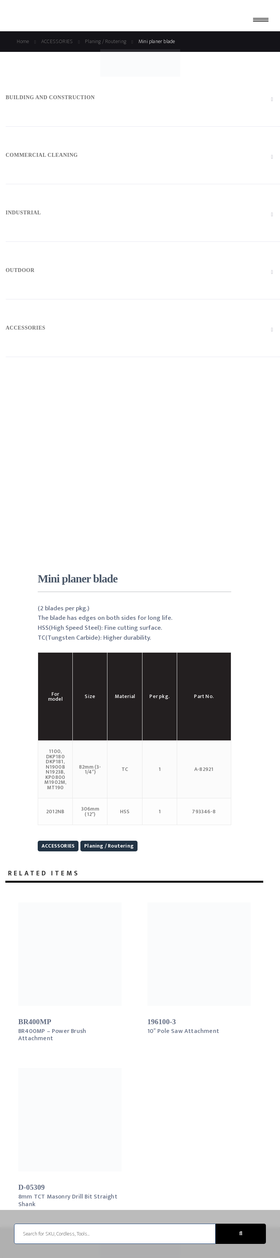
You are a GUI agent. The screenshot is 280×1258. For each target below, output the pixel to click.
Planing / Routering (109, 845)
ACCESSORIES (58, 845)
